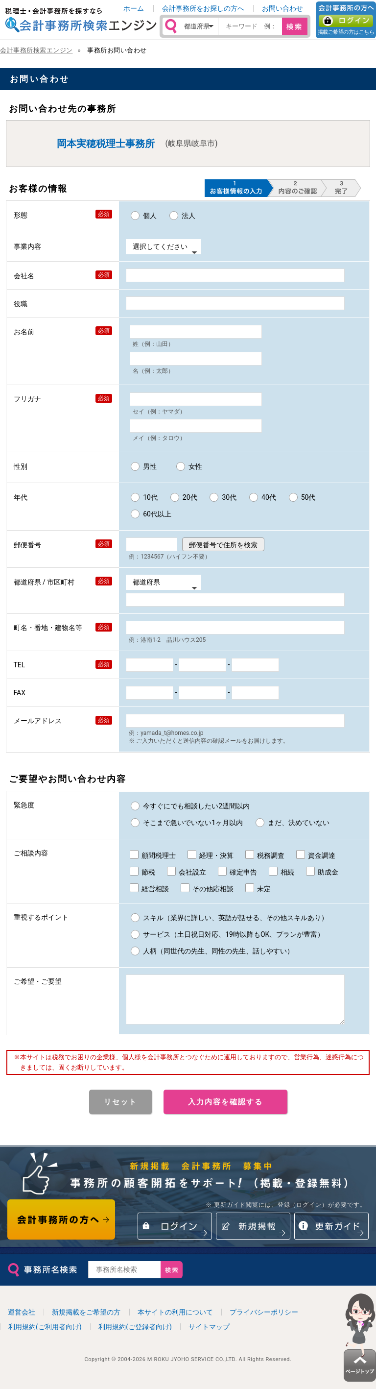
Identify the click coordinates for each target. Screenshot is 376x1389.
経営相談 (155, 889)
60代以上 (157, 514)
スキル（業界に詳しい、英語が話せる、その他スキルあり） (235, 918)
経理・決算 (216, 855)
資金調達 (321, 855)
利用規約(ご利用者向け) (45, 1335)
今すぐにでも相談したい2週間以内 (196, 806)
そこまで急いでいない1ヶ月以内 (193, 823)
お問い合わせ (282, 8)
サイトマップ (209, 1335)
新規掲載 (253, 1234)
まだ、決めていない (298, 823)
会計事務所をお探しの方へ (203, 8)
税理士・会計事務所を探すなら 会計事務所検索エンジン (81, 20)
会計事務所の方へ (61, 1228)
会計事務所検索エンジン (36, 50)
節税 (148, 872)
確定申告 (243, 872)
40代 (268, 497)
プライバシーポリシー (264, 1320)
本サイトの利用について (175, 1320)
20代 (190, 497)
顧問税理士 (158, 855)
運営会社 (21, 1320)
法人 (188, 215)
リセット (120, 1110)
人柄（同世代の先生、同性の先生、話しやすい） (218, 951)
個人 (150, 215)
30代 (229, 497)
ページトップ (360, 1337)
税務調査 (270, 855)
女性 (195, 466)
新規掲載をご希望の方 (86, 1320)
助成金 (328, 872)
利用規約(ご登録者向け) (135, 1335)
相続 (287, 872)
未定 (264, 889)
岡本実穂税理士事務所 (106, 143)
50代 (308, 497)
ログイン (346, 21)
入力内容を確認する (225, 1110)
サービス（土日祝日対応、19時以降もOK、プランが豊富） (233, 934)
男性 (150, 466)
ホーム (133, 8)
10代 (150, 497)
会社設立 (192, 872)
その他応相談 (213, 889)
